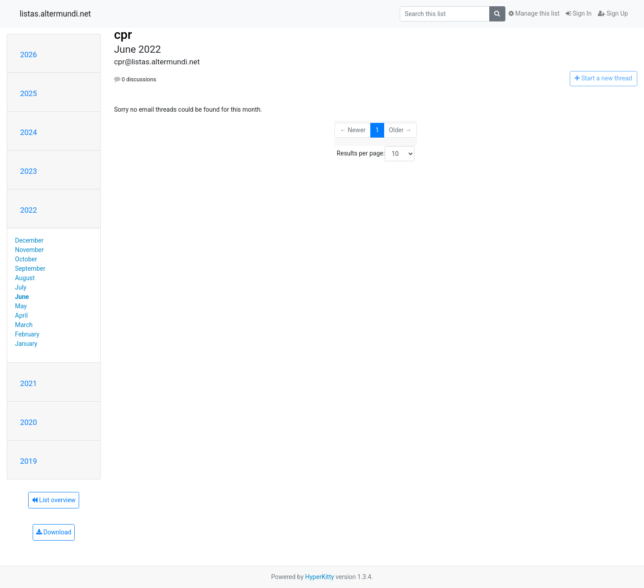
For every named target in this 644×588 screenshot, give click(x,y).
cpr (123, 34)
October (26, 259)
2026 (28, 54)
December (29, 240)
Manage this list (533, 13)
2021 (28, 383)
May (21, 306)
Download (54, 532)
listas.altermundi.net (55, 13)
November (29, 249)
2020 (28, 422)
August (25, 277)
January (26, 343)
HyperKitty (319, 576)
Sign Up (613, 13)
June (22, 296)
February (27, 334)
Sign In (579, 13)
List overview (54, 500)
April (21, 315)
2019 (28, 461)
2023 (28, 171)
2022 (28, 210)
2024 (28, 132)
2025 (28, 93)
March (24, 324)
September (30, 268)
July (20, 287)
